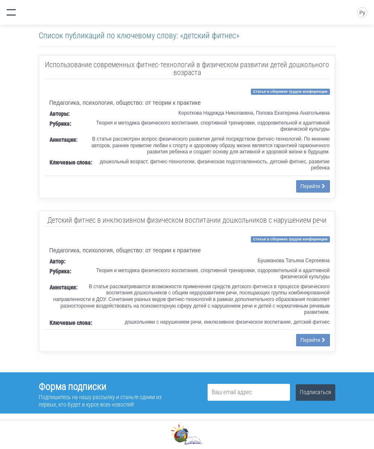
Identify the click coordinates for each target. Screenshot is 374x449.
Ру (362, 13)
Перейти (313, 186)
